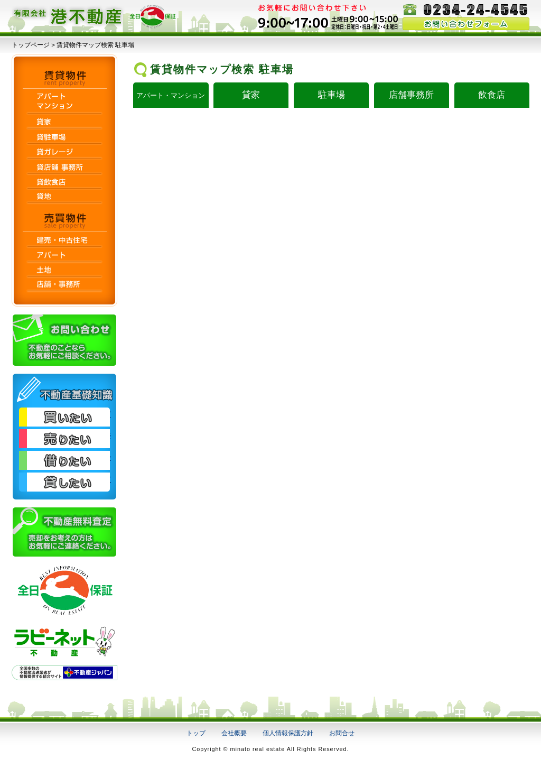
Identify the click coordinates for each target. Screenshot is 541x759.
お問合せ (342, 733)
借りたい (64, 460)
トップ (196, 733)
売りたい (64, 438)
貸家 (251, 95)
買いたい (64, 417)
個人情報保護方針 (288, 733)
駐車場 (331, 95)
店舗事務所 (411, 95)
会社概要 (234, 733)
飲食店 (491, 95)
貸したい (64, 482)
